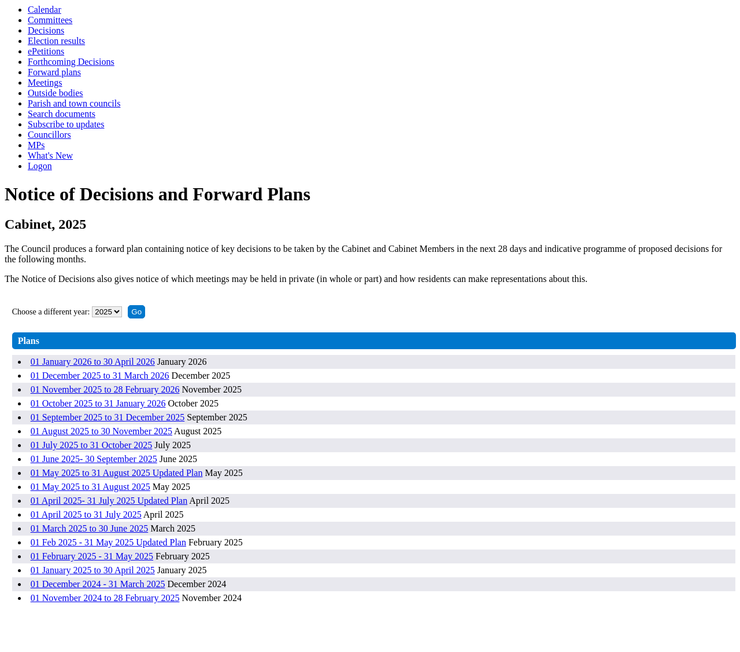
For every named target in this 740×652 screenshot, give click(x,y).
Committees (50, 20)
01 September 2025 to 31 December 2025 (108, 417)
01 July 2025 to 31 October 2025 (92, 445)
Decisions (46, 30)
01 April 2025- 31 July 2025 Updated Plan (109, 501)
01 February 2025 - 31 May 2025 (92, 556)
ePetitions (46, 51)
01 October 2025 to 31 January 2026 (98, 403)
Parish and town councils (74, 103)
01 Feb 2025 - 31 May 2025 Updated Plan (108, 542)
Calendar (44, 9)
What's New (50, 155)
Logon (40, 166)
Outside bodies (55, 93)
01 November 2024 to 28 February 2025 (105, 598)
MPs (36, 145)
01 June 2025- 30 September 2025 (94, 459)
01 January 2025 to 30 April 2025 (93, 570)
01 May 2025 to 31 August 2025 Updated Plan (117, 473)
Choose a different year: (51, 311)
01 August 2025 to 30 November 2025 (101, 431)
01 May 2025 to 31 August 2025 (90, 487)
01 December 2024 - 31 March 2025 (98, 584)
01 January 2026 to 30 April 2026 (93, 362)
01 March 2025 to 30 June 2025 (90, 528)
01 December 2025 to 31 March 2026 (100, 375)
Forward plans (54, 72)
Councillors (49, 135)
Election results (56, 41)
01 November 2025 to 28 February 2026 (105, 389)
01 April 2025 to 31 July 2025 (86, 514)
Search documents (61, 114)
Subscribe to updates (66, 124)
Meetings (45, 82)
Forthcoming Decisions (71, 62)
